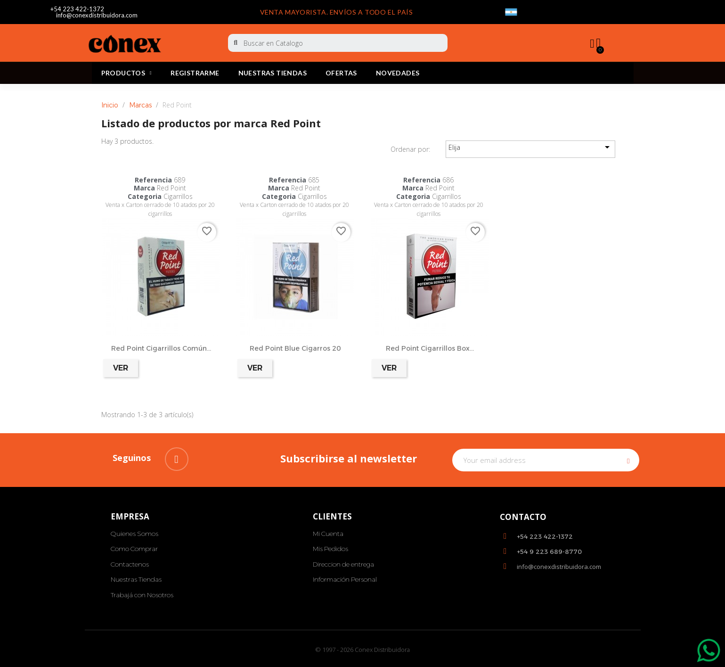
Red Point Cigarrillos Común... (161, 348)
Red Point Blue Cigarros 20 (295, 348)
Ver (120, 367)
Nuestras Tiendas (272, 73)
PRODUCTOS (126, 73)
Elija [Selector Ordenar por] (530, 147)
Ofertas (341, 73)
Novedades (398, 73)
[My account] (589, 44)
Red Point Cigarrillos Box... (430, 348)
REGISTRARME (195, 73)
